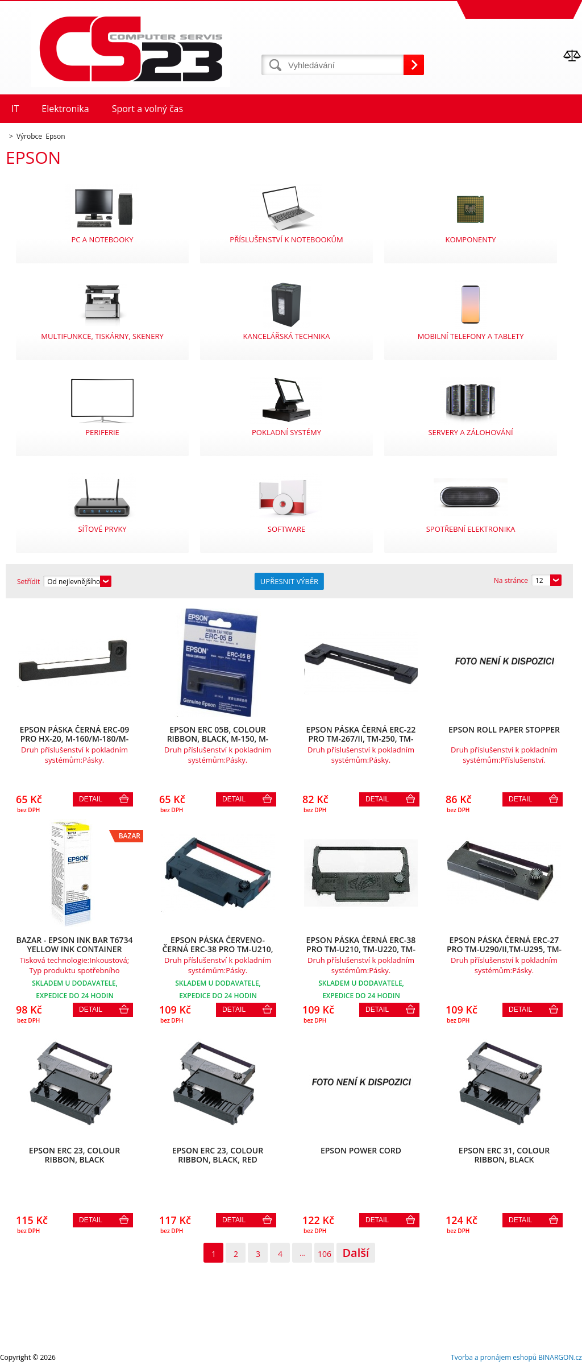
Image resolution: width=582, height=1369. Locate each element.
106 (324, 1253)
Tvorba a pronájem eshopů (494, 1357)
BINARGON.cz (560, 1357)
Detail (90, 799)
